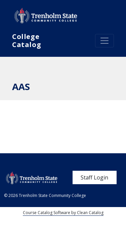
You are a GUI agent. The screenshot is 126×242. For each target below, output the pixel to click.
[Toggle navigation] (104, 40)
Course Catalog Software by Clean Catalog (63, 212)
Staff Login (94, 177)
